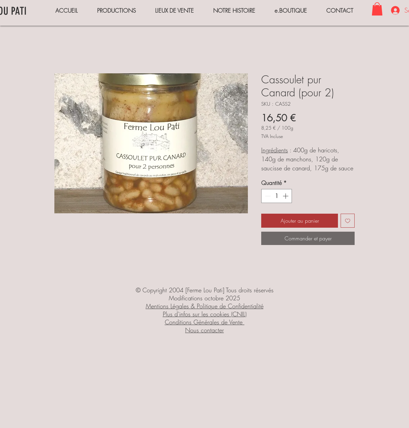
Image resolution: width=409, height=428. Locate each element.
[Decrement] (267, 196)
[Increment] (286, 196)
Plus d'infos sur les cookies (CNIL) (205, 314)
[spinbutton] (276, 196)
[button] (377, 8)
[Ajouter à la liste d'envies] (348, 221)
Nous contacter (204, 330)
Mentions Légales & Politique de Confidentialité (205, 306)
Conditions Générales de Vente (205, 322)
